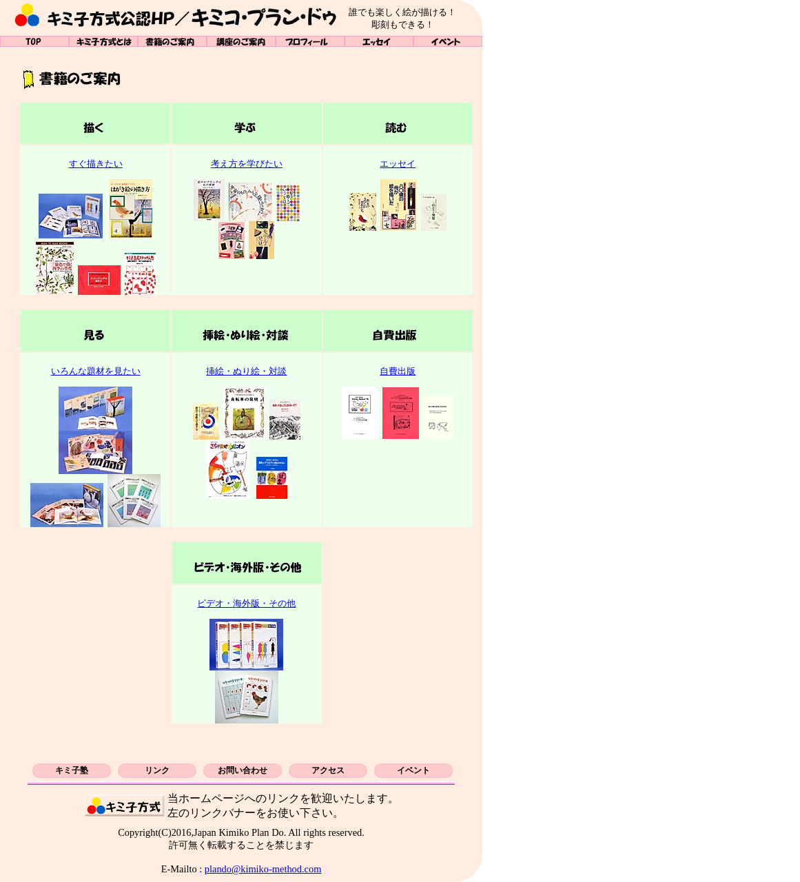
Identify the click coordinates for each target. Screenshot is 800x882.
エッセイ (379, 41)
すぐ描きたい (96, 163)
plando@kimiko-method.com (263, 868)
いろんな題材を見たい (96, 371)
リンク (157, 770)
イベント (447, 41)
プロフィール (310, 41)
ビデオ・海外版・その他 (246, 603)
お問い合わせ (242, 770)
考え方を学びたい (247, 163)
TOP (34, 41)
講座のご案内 (241, 41)
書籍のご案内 (172, 41)
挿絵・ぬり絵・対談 (246, 371)
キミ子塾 (71, 770)
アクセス (328, 770)
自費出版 (398, 371)
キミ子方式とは (103, 41)
